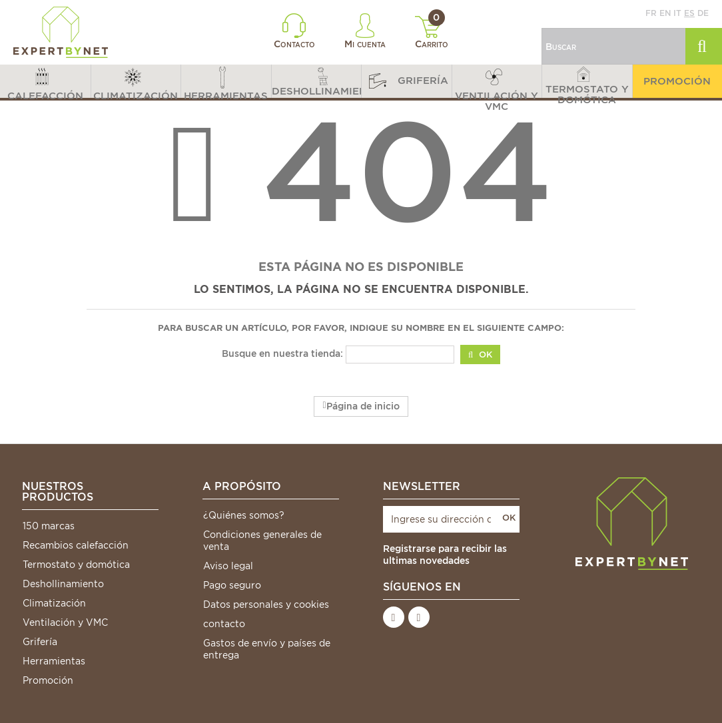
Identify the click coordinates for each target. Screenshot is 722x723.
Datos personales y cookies (266, 604)
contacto (224, 623)
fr (651, 13)
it (677, 13)
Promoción (48, 680)
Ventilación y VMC (65, 622)
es (689, 13)
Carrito (432, 32)
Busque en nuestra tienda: (282, 353)
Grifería (40, 641)
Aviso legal (228, 566)
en (665, 13)
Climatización (54, 603)
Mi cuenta (365, 31)
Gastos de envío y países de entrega (266, 649)
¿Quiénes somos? (243, 515)
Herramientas (54, 661)
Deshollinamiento (63, 584)
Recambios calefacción (76, 545)
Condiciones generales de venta (262, 540)
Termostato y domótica (76, 564)
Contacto (294, 31)
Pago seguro (232, 585)
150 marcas (49, 526)
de (703, 13)
